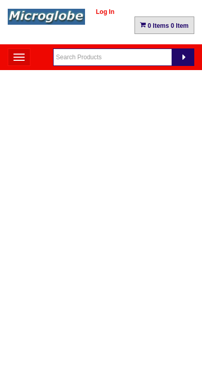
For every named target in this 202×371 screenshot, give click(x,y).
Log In (105, 11)
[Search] (183, 57)
